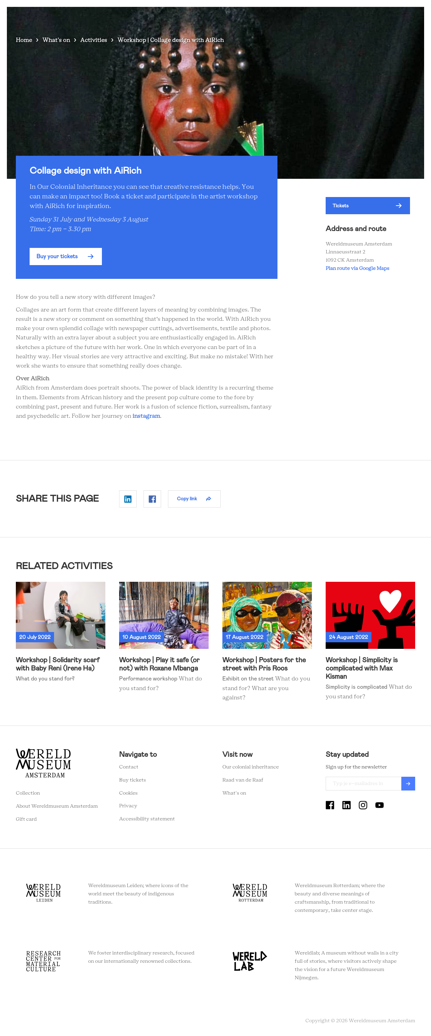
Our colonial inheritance (250, 767)
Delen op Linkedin (128, 499)
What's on (194, 17)
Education (305, 17)
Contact (128, 767)
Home (24, 40)
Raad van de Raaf (242, 780)
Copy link (187, 498)
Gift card (26, 819)
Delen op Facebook (152, 499)
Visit (223, 17)
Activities (93, 40)
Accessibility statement (147, 819)
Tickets (337, 17)
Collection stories (261, 17)
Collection (28, 793)
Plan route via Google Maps (358, 268)
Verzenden (408, 783)
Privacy (128, 806)
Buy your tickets (57, 256)
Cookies (128, 793)
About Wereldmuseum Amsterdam (57, 806)
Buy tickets (132, 780)
